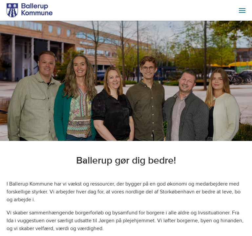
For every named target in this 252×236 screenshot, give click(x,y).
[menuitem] (242, 10)
